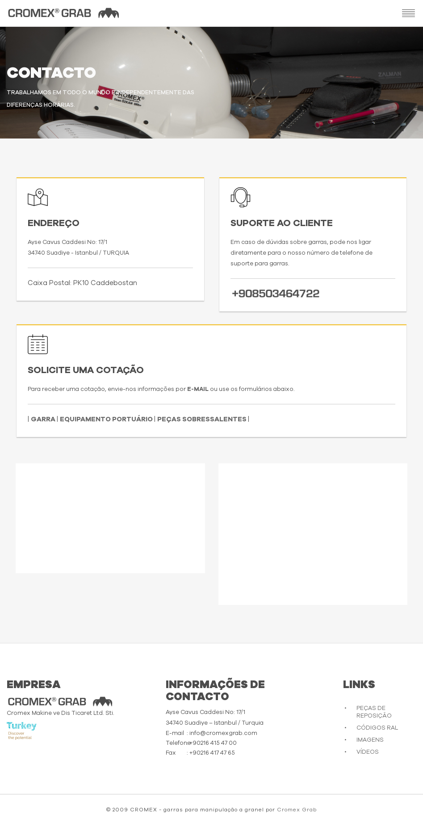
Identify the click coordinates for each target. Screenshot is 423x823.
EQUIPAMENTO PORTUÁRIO (107, 419)
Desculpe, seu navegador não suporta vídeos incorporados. (110, 516)
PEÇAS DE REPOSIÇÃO (374, 712)
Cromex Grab (297, 809)
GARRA (44, 419)
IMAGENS (370, 740)
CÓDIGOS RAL (377, 728)
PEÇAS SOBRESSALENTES (202, 419)
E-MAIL (198, 389)
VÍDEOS (367, 752)
